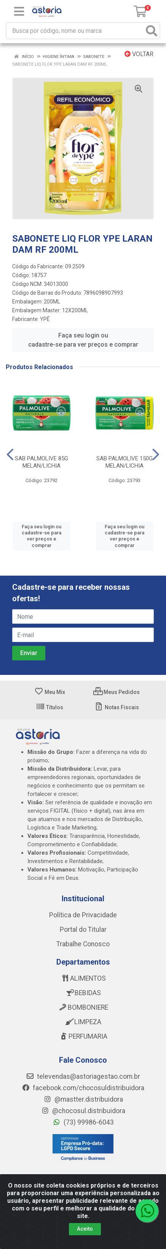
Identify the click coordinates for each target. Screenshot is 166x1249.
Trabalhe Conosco (83, 944)
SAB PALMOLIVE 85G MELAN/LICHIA (41, 462)
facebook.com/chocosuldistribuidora (83, 1088)
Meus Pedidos (116, 692)
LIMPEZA (83, 1022)
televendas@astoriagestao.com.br (83, 1076)
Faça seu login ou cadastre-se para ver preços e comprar (83, 340)
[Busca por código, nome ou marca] (75, 31)
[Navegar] (10, 454)
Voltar (138, 54)
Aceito (85, 1229)
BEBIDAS (83, 993)
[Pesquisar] (152, 31)
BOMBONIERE (83, 1007)
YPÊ (45, 319)
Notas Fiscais (116, 707)
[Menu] (19, 11)
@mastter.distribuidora (83, 1099)
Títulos (49, 707)
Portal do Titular (83, 929)
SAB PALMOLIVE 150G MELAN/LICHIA (124, 462)
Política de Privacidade (83, 915)
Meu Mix (49, 692)
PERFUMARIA (83, 1036)
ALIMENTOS (83, 978)
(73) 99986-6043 (83, 1122)
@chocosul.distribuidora (83, 1111)
